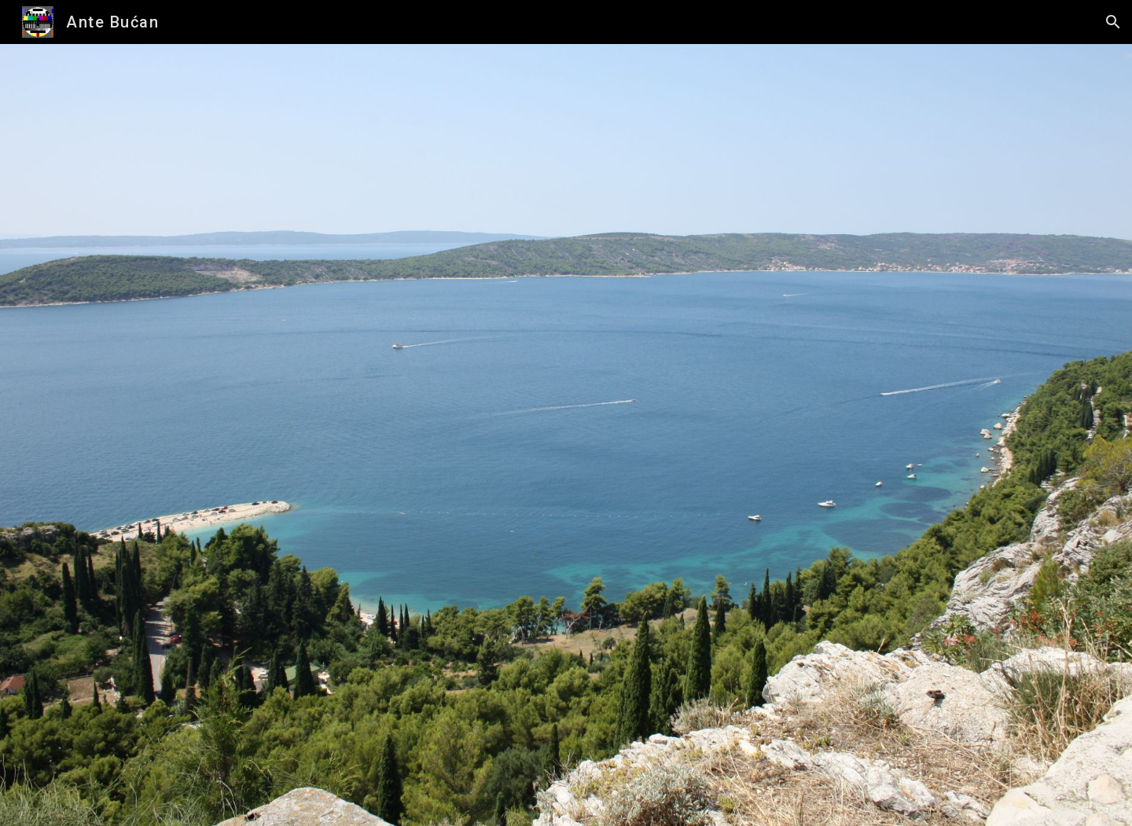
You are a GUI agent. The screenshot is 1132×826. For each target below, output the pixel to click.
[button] (1113, 22)
